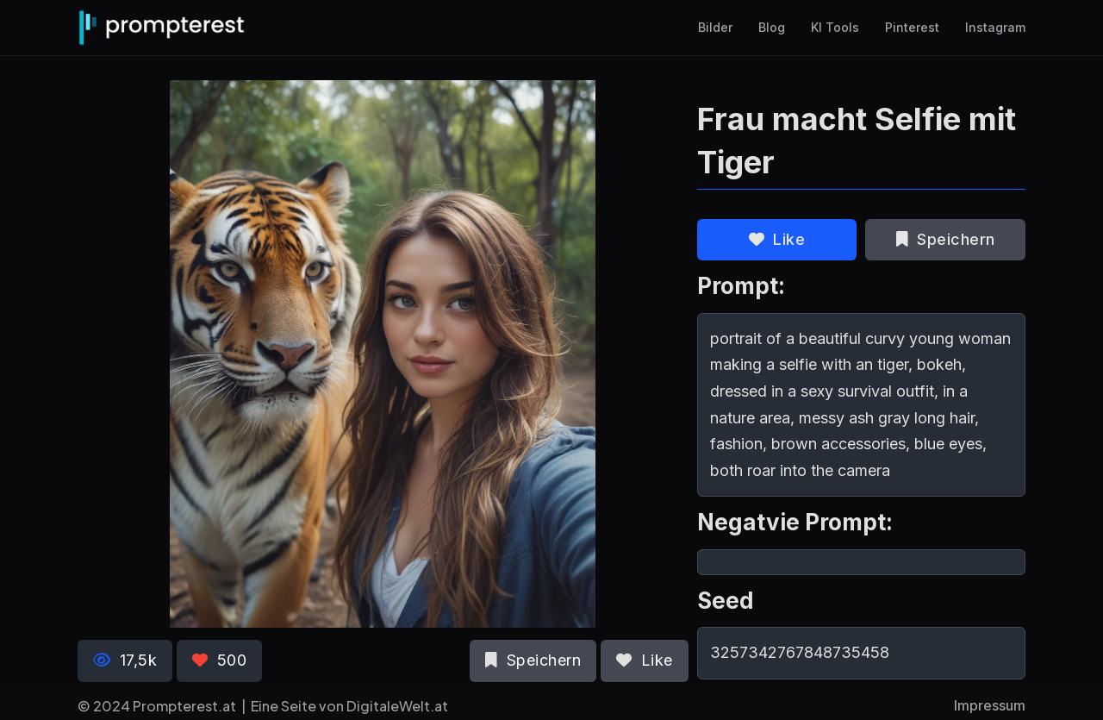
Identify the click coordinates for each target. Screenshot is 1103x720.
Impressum (989, 705)
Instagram (995, 28)
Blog (771, 28)
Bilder (715, 28)
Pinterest (912, 28)
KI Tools (835, 28)
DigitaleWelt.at (397, 706)
